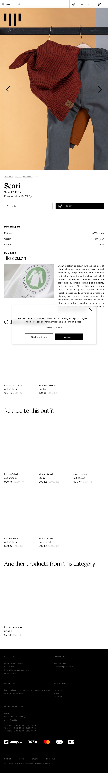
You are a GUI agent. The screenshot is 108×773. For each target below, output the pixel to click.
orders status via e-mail (14, 693)
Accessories (27, 176)
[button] (100, 89)
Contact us (60, 656)
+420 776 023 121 (61, 663)
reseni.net (58, 696)
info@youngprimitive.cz (64, 666)
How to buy (9, 666)
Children (18, 176)
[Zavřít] (90, 309)
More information (54, 327)
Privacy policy (10, 673)
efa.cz (56, 693)
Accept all (69, 336)
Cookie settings (39, 336)
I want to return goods (13, 663)
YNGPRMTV (8, 176)
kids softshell (11, 474)
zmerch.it (58, 690)
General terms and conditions (16, 670)
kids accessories (13, 385)
